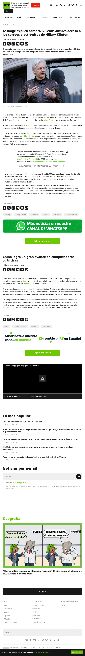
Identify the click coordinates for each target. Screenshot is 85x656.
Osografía (11, 518)
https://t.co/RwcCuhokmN (27, 159)
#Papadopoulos (39, 162)
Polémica (34, 214)
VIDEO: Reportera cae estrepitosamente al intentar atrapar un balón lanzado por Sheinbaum (38, 448)
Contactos (36, 608)
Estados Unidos (71, 214)
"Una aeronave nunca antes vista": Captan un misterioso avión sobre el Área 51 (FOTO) (41, 439)
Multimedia (59, 17)
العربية (33, 647)
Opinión (45, 17)
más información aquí (42, 652)
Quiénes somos (38, 605)
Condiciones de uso (39, 622)
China (6, 326)
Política (45, 214)
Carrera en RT (37, 618)
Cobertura (36, 615)
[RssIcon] (54, 640)
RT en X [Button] (42, 592)
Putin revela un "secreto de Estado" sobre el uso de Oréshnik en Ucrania (34, 457)
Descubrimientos (20, 326)
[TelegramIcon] (68, 5)
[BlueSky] (72, 5)
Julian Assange (50, 120)
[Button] (51, 5)
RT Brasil (24, 647)
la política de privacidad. (19, 483)
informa (27, 283)
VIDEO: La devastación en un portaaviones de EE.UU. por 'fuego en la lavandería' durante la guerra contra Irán (42, 430)
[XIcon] (64, 5)
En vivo (36, 5)
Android (63, 605)
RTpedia (7, 619)
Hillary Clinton (29, 136)
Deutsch (41, 647)
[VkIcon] (56, 5)
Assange (7, 214)
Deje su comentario (42, 241)
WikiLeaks (28, 125)
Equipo (34, 612)
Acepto (17, 483)
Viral (19, 17)
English (49, 647)
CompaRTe (14, 647)
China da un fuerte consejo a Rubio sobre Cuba (23, 422)
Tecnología (46, 326)
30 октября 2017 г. (56, 166)
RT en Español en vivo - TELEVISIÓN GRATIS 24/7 (27, 396)
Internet (34, 326)
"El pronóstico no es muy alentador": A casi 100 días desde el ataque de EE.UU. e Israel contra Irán (42, 572)
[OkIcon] (76, 5)
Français (58, 647)
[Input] (42, 476)
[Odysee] (34, 640)
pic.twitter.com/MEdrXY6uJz (56, 162)
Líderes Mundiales (10, 622)
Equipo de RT (75, 17)
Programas (31, 17)
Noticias (8, 17)
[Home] (6, 5)
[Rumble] (60, 5)
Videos (6, 612)
